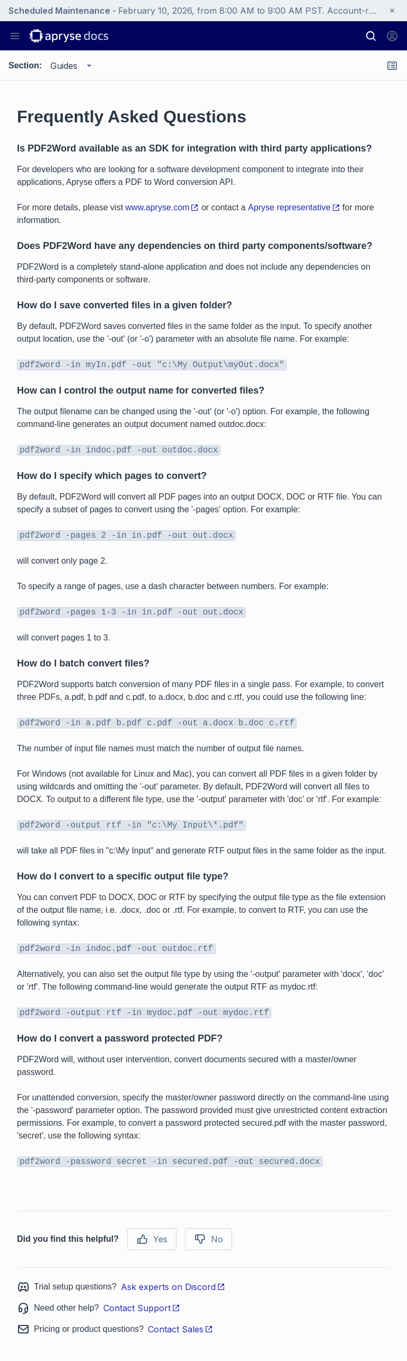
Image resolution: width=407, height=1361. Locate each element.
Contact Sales (180, 1329)
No (208, 1239)
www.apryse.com (162, 207)
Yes (151, 1239)
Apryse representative (294, 207)
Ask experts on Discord (173, 1287)
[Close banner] (392, 10)
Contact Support (141, 1308)
